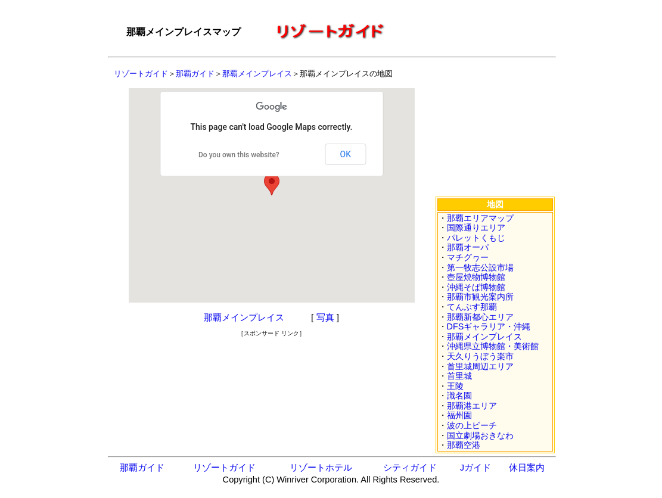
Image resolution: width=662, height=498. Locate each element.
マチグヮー (468, 257)
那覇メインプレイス (257, 73)
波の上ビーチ (472, 425)
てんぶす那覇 (472, 307)
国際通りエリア (476, 227)
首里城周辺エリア (480, 366)
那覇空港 (463, 445)
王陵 (455, 386)
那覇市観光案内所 (480, 296)
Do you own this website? (238, 155)
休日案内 (527, 467)
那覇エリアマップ (480, 218)
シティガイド (410, 467)
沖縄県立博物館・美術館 (493, 346)
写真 (325, 317)
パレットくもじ (476, 237)
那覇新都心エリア (480, 317)
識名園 (459, 395)
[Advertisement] (271, 356)
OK (345, 154)
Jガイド (475, 467)
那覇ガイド (195, 73)
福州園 (459, 415)
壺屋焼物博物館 (476, 277)
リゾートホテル (321, 467)
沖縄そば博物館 (476, 287)
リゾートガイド (141, 73)
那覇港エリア (472, 405)
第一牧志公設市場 (480, 267)
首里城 (459, 376)
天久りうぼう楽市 (480, 356)
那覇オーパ (468, 247)
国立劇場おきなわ (480, 435)
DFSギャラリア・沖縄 (489, 326)
